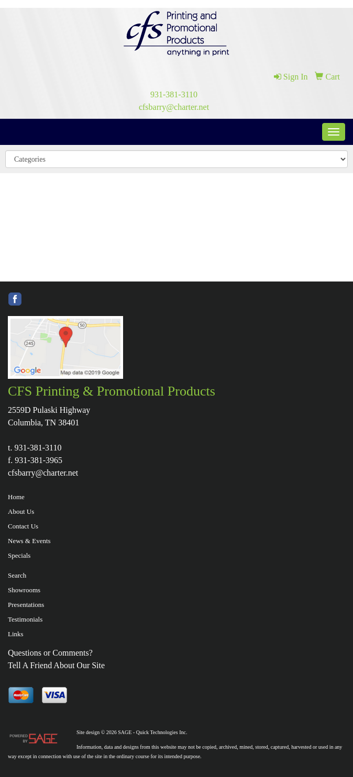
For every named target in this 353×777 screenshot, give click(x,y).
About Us (21, 511)
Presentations (26, 605)
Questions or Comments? (50, 652)
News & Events (29, 541)
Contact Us (23, 526)
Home (16, 497)
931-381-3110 (173, 94)
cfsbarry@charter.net (174, 107)
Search (17, 575)
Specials (19, 555)
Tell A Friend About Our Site (56, 665)
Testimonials (25, 619)
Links (16, 634)
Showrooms (24, 590)
